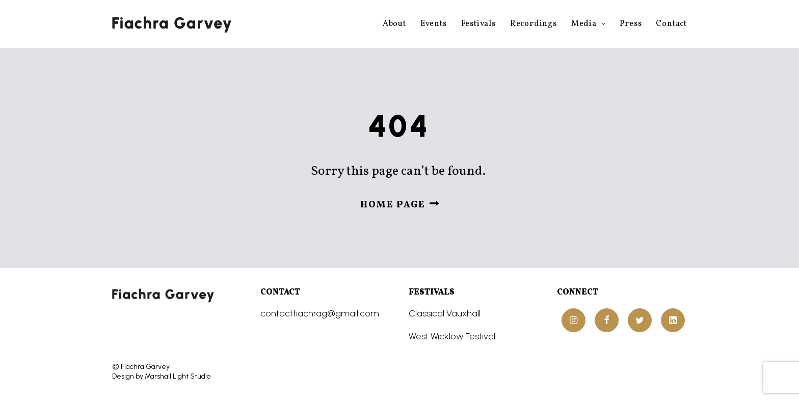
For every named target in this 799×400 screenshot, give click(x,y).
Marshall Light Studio (177, 376)
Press (631, 24)
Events (433, 24)
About (394, 24)
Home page (399, 205)
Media (588, 24)
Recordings (533, 24)
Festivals (478, 24)
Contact (671, 24)
